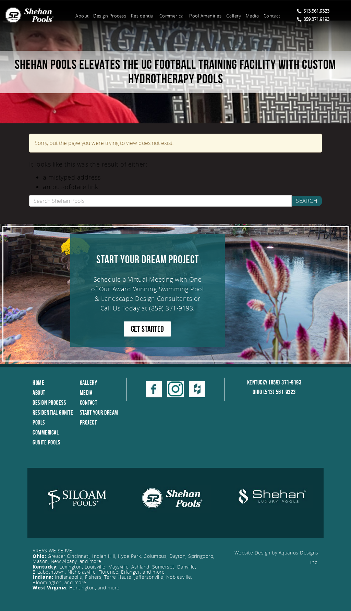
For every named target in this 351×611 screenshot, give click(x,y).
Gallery (233, 16)
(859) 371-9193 (171, 308)
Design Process (109, 16)
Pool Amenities (205, 16)
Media (252, 16)
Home (38, 382)
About (82, 16)
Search (306, 201)
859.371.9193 (313, 19)
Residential (143, 16)
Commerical (172, 16)
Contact (272, 16)
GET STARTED (147, 329)
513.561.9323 (313, 11)
